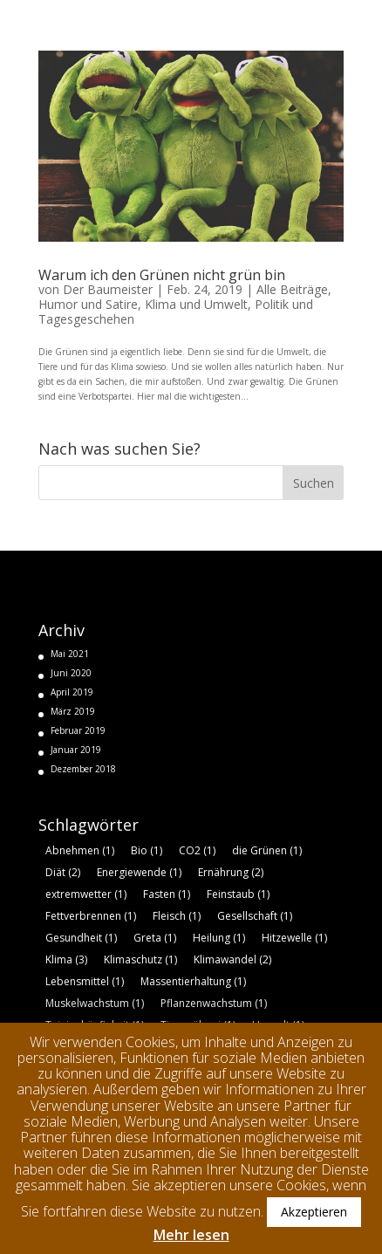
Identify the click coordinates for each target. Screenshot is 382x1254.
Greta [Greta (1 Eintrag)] (154, 937)
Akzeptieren (314, 1211)
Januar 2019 (76, 749)
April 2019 (72, 692)
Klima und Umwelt (196, 304)
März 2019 (73, 711)
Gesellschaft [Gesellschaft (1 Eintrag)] (254, 915)
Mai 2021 (70, 654)
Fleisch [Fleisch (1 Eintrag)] (177, 915)
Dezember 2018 (83, 769)
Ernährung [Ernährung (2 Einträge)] (230, 872)
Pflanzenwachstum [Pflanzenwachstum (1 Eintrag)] (213, 1003)
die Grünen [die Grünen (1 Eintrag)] (267, 850)
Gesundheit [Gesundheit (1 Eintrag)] (81, 937)
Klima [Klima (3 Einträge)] (66, 959)
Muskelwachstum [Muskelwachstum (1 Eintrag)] (94, 1003)
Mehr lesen (191, 1234)
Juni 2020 (71, 673)
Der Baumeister (108, 289)
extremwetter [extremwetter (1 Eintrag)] (85, 894)
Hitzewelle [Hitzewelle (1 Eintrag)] (294, 937)
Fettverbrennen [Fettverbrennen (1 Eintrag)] (90, 915)
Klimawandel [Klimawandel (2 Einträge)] (232, 959)
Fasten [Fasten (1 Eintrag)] (166, 894)
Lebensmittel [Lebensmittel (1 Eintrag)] (84, 981)
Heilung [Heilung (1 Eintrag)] (219, 937)
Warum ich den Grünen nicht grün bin (161, 274)
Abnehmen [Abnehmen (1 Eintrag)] (79, 850)
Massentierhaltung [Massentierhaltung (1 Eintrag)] (193, 981)
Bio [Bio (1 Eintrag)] (146, 850)
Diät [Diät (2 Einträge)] (62, 872)
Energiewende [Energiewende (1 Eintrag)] (139, 872)
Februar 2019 (78, 730)
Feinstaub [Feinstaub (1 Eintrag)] (238, 894)
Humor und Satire (88, 304)
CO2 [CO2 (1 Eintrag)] (197, 850)
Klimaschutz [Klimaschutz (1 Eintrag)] (140, 959)
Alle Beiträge (292, 289)
